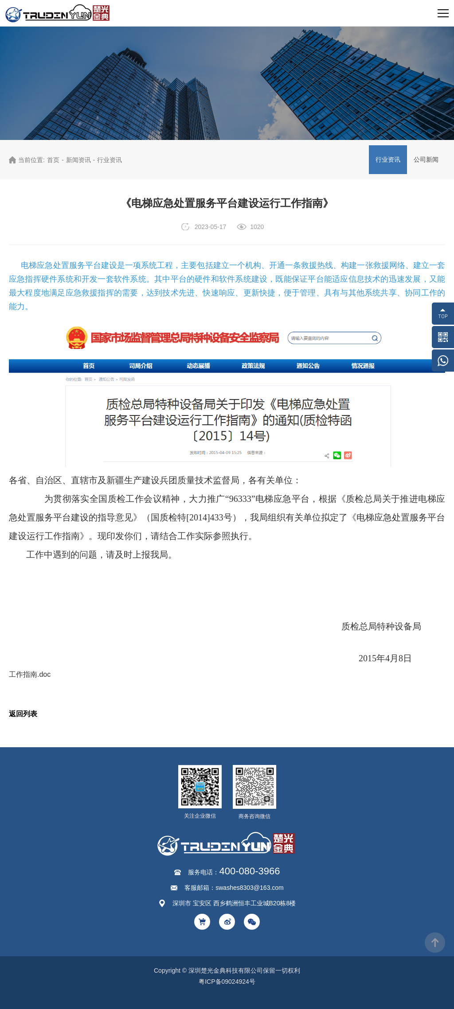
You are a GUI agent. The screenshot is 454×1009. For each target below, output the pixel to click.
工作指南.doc (30, 674)
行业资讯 (109, 159)
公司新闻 (426, 159)
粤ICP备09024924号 (227, 981)
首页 (53, 159)
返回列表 (23, 714)
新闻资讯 (78, 159)
